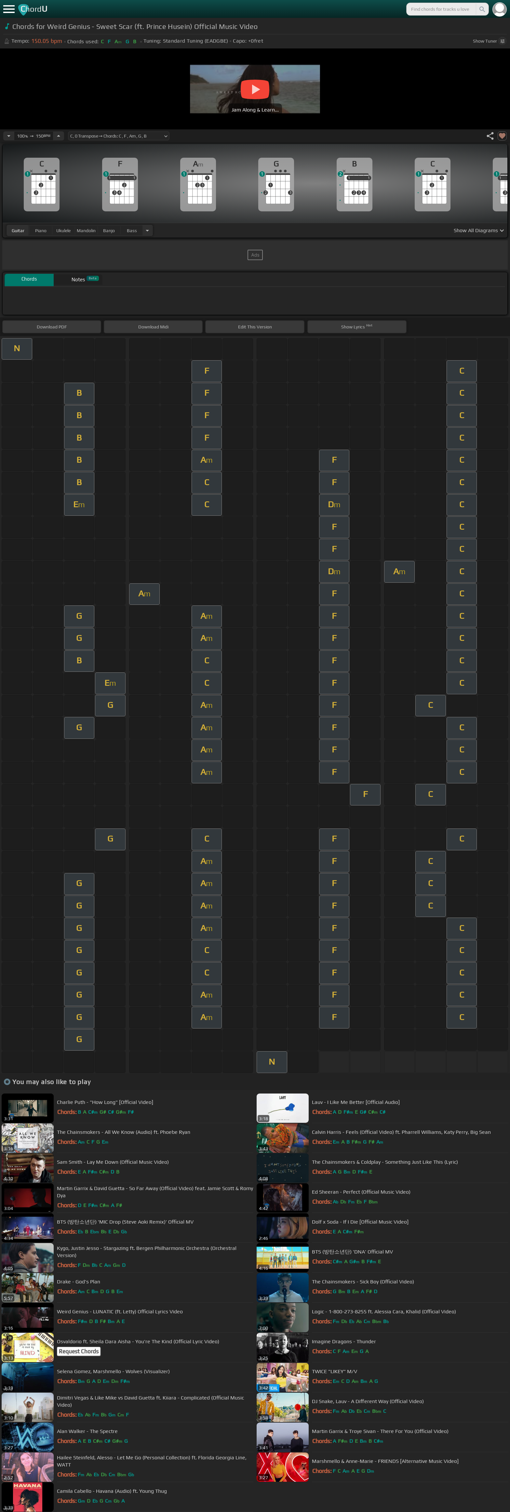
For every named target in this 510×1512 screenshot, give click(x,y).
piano (41, 230)
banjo (109, 230)
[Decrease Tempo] (8, 135)
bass (132, 230)
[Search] (482, 9)
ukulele (63, 230)
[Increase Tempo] (58, 135)
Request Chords (79, 1351)
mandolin (86, 230)
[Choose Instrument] (147, 230)
